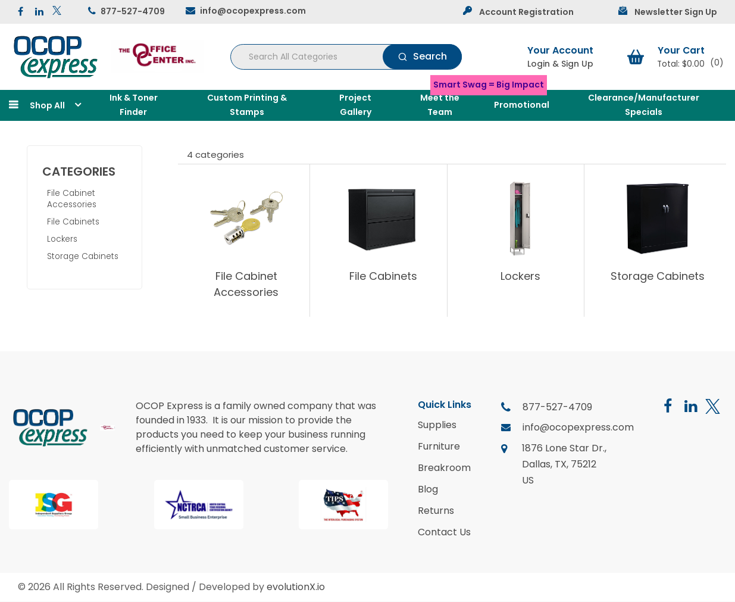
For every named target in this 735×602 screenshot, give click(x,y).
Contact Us (444, 532)
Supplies (437, 425)
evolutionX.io (296, 587)
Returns (436, 511)
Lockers (62, 239)
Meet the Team (439, 105)
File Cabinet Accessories (71, 199)
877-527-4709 (133, 11)
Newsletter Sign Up (675, 12)
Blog (428, 489)
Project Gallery (355, 105)
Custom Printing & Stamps (247, 105)
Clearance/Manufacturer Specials (643, 105)
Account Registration (526, 12)
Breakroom (444, 468)
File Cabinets (73, 221)
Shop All (47, 105)
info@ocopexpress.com (253, 11)
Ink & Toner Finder (134, 105)
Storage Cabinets (82, 256)
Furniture (439, 446)
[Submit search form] (422, 56)
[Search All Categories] (346, 57)
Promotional (521, 105)
